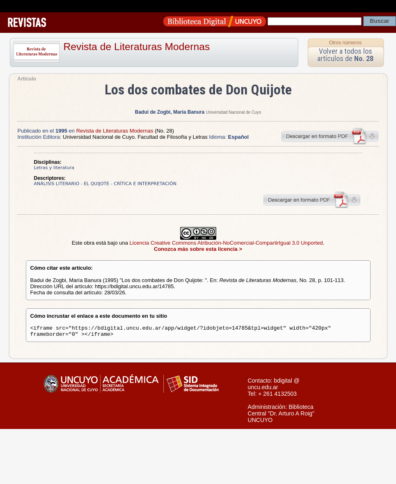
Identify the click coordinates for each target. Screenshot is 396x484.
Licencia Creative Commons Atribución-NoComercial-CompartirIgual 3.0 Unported (226, 243)
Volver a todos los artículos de (345, 55)
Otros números (345, 43)
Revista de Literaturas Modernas (137, 46)
